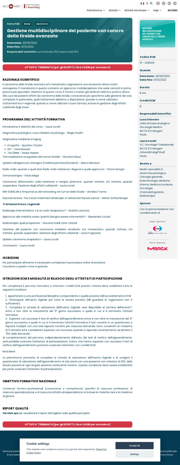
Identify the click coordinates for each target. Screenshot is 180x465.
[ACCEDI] (172, 10)
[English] (143, 3)
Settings (134, 454)
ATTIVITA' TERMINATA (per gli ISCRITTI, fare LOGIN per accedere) (67, 67)
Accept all (134, 445)
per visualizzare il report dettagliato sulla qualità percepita (46, 413)
